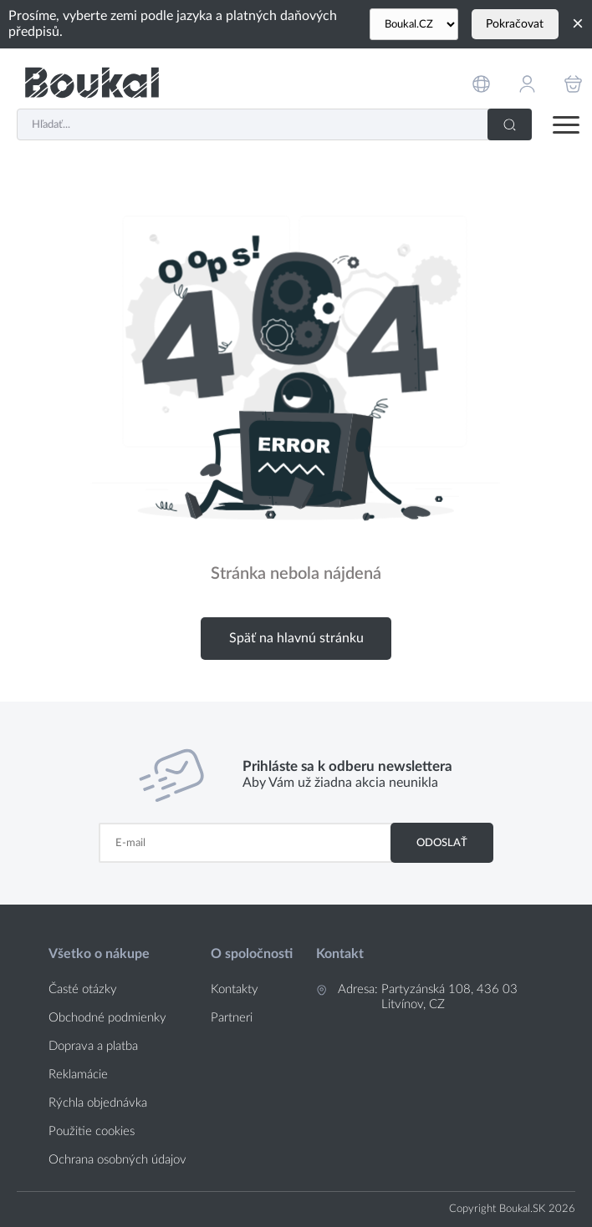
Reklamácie (78, 1074)
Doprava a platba (93, 1046)
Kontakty (234, 989)
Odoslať (441, 843)
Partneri (232, 1018)
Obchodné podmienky (107, 1018)
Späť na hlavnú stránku (296, 638)
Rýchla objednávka (97, 1103)
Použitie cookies (91, 1131)
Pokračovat (515, 24)
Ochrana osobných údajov (117, 1159)
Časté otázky (82, 989)
